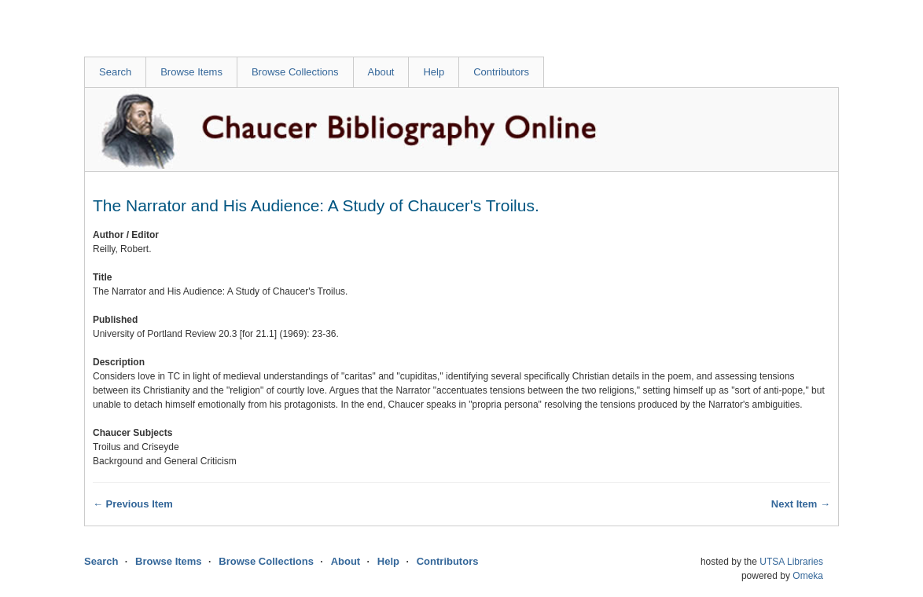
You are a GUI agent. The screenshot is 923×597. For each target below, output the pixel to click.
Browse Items (191, 72)
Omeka (807, 575)
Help (433, 72)
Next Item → (800, 504)
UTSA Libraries (791, 561)
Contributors (501, 72)
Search (115, 72)
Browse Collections (295, 72)
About (381, 72)
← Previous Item (133, 504)
